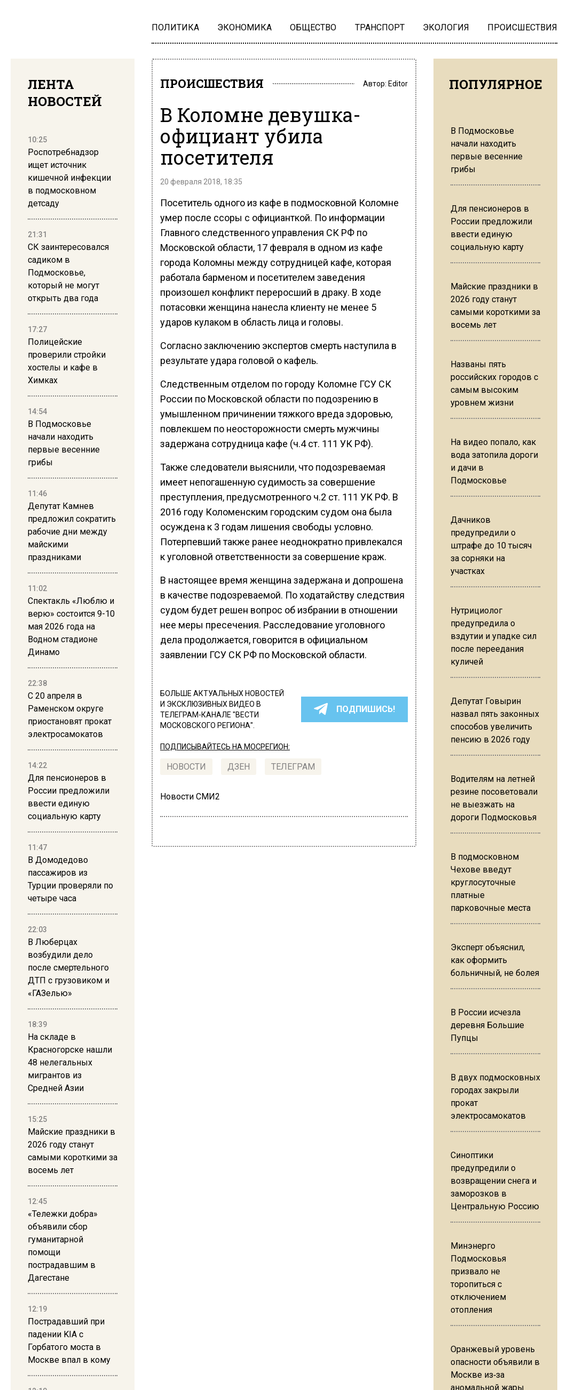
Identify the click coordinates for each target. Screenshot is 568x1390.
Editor (398, 84)
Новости (186, 768)
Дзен (238, 768)
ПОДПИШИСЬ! (354, 711)
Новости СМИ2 (190, 798)
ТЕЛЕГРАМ (293, 768)
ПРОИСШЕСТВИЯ (217, 84)
